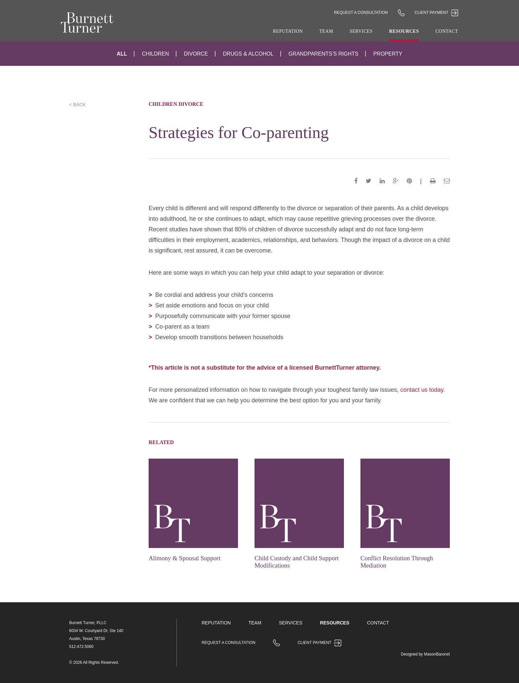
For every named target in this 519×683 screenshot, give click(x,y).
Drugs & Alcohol (248, 54)
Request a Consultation (361, 12)
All (122, 54)
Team (326, 31)
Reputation (288, 31)
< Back (77, 104)
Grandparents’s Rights (323, 54)
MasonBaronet (437, 654)
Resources (404, 31)
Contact (447, 31)
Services (361, 31)
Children (155, 54)
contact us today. (422, 390)
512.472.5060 (81, 646)
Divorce (196, 54)
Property (387, 54)
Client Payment (436, 12)
